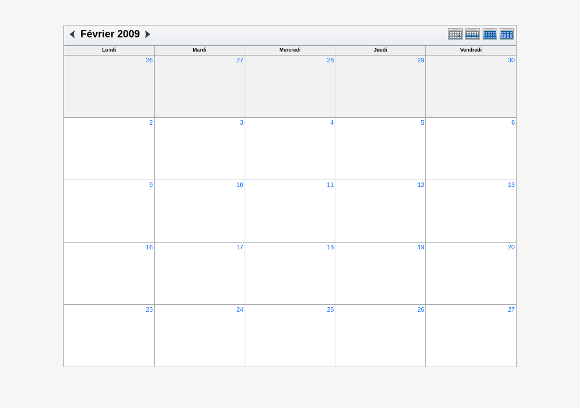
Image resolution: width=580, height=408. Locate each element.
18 (330, 247)
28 (330, 60)
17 (239, 247)
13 (511, 184)
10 (239, 184)
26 (149, 60)
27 (239, 60)
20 (511, 247)
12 (420, 184)
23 (149, 309)
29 (420, 60)
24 (239, 309)
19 (420, 247)
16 (149, 247)
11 (330, 184)
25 (330, 309)
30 (511, 60)
